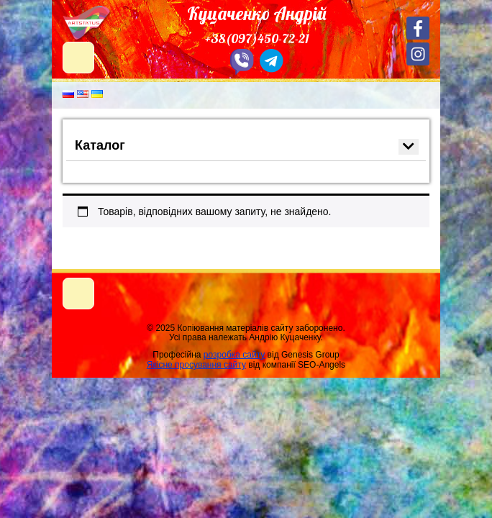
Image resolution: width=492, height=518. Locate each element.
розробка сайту (234, 355)
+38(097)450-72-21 (257, 38)
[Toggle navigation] (78, 293)
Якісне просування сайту (196, 365)
